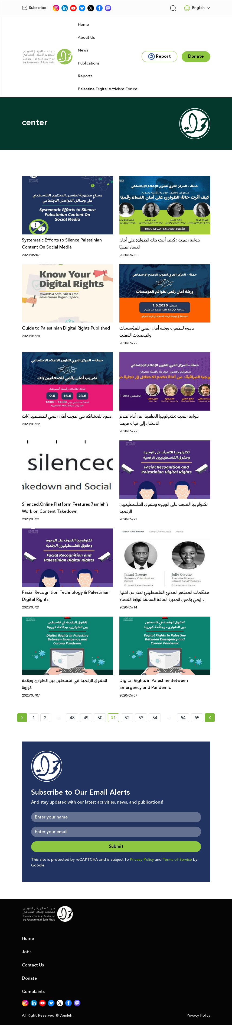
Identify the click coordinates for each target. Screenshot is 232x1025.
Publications (89, 63)
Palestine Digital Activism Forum (107, 89)
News (83, 50)
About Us (86, 37)
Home (83, 24)
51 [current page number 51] (115, 718)
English (194, 8)
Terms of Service (177, 860)
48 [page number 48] (72, 718)
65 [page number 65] (196, 718)
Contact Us (33, 965)
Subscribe (34, 8)
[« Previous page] (22, 717)
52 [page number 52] (127, 718)
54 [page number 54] (154, 718)
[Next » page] (210, 717)
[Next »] (210, 717)
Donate (29, 978)
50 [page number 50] (99, 718)
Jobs (26, 952)
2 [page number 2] (45, 718)
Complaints (33, 991)
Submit (116, 846)
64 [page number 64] (183, 718)
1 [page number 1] (33, 718)
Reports (85, 76)
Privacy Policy (142, 860)
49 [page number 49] (86, 718)
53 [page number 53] (141, 718)
